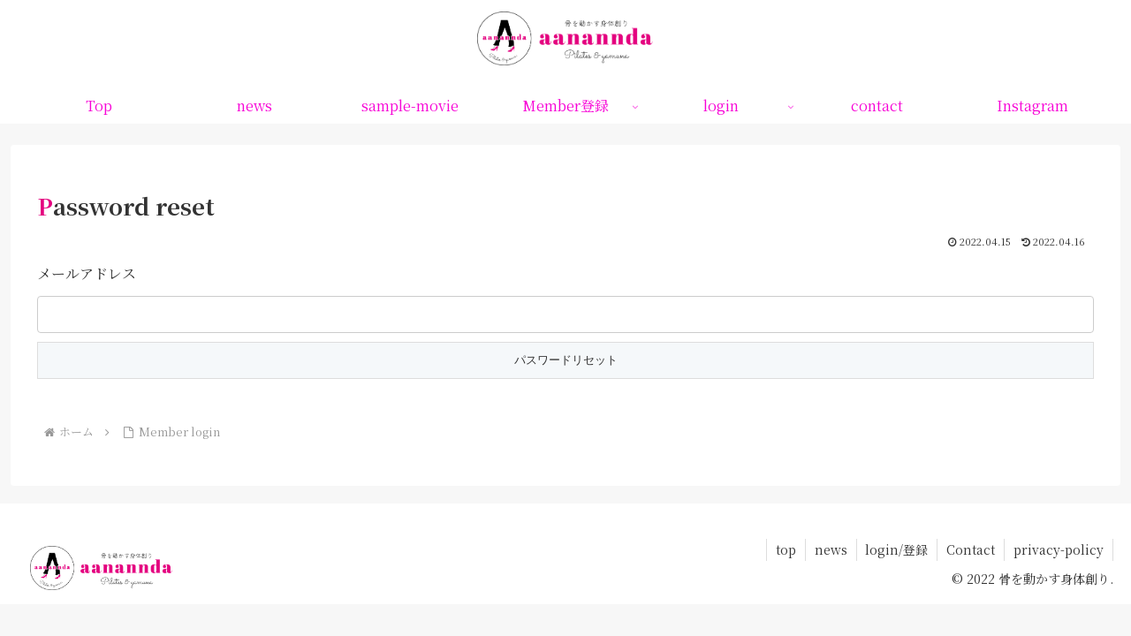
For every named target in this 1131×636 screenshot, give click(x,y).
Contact (970, 549)
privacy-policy (1058, 549)
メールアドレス (86, 273)
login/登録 (896, 549)
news (830, 549)
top (785, 549)
